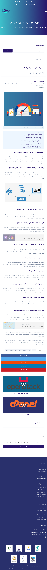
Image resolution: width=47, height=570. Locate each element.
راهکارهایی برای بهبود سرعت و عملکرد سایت (33, 137)
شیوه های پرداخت (42, 471)
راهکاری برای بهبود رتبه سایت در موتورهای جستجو (32, 135)
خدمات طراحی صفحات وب (22, 342)
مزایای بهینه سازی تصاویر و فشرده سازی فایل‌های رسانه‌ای (31, 140)
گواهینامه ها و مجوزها (41, 478)
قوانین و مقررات (42, 508)
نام (43, 436)
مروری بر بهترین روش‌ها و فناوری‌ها (35, 141)
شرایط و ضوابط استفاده (19, 568)
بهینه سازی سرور (13, 350)
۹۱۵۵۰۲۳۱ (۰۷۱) (31, 5)
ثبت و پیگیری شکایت (41, 519)
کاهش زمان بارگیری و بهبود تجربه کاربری (34, 146)
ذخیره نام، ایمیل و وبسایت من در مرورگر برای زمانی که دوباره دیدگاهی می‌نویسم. (25, 442)
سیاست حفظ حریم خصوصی (29, 568)
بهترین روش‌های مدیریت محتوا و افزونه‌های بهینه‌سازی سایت (30, 144)
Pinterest (23, 369)
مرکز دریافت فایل (42, 499)
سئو (7, 350)
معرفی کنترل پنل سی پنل (23, 415)
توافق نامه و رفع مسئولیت (40, 515)
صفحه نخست (42, 27)
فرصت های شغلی (42, 476)
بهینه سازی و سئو (23, 27)
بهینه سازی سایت (22, 350)
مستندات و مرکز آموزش (41, 494)
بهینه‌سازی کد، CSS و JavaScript (35, 143)
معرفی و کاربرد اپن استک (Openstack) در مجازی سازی (23, 394)
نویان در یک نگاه (42, 467)
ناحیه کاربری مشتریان (41, 492)
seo (29, 350)
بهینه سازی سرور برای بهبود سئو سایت (35, 134)
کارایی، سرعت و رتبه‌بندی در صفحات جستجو (33, 138)
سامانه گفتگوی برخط (41, 490)
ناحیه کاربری (13, 5)
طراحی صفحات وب (32, 27)
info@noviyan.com (21, 5)
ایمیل (23, 436)
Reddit (23, 362)
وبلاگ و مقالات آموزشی (41, 496)
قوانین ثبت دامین (42, 512)
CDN (34, 350)
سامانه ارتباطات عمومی (41, 487)
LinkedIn (23, 366)
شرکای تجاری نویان (42, 474)
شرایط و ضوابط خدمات (41, 510)
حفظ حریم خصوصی (42, 517)
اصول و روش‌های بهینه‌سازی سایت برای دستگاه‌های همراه (30, 147)
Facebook (23, 355)
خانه (37, 568)
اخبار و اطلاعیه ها (42, 469)
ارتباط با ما (41, 87)
